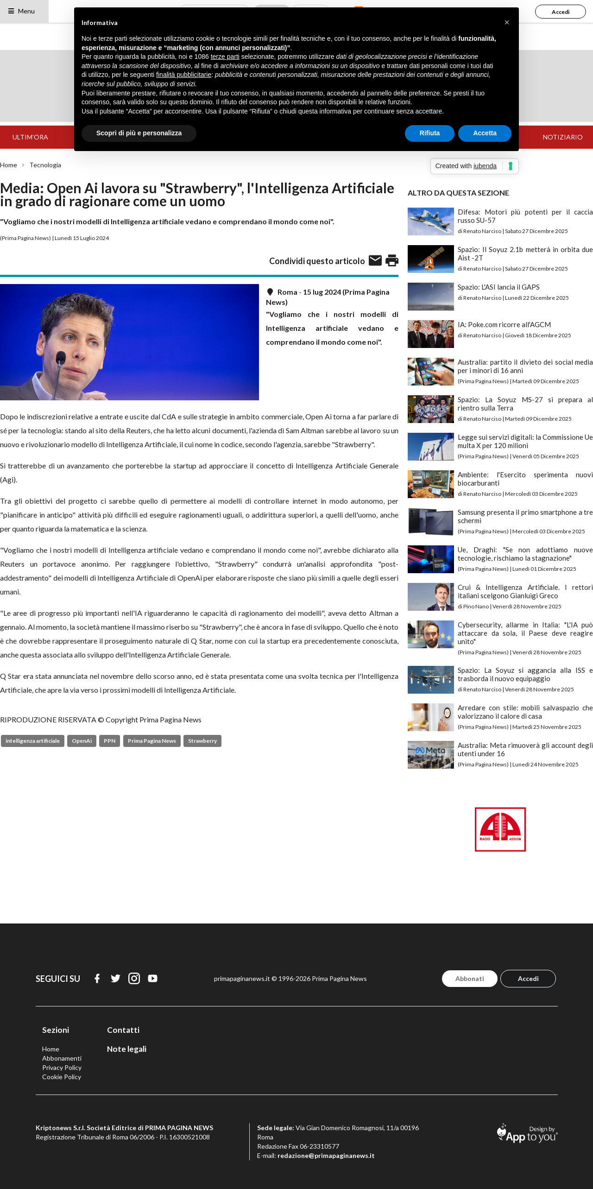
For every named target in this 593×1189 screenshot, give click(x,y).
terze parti (225, 56)
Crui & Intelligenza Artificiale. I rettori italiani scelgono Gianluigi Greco (525, 591)
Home (8, 165)
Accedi (560, 11)
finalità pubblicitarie (183, 74)
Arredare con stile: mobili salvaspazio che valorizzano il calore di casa (525, 711)
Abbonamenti (62, 1058)
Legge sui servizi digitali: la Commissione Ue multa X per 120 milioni (525, 441)
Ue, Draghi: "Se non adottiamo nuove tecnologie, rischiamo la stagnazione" (525, 553)
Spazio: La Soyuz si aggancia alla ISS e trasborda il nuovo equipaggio (525, 674)
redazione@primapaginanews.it (326, 1155)
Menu (21, 11)
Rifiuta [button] (430, 133)
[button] (506, 22)
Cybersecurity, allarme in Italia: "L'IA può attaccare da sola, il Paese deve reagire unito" (525, 632)
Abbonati (469, 978)
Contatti (123, 1030)
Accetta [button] (485, 133)
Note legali (126, 1049)
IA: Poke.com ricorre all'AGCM (504, 324)
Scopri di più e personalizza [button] (139, 133)
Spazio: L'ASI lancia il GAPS (499, 287)
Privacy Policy (62, 1067)
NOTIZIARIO (563, 137)
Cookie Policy (61, 1077)
